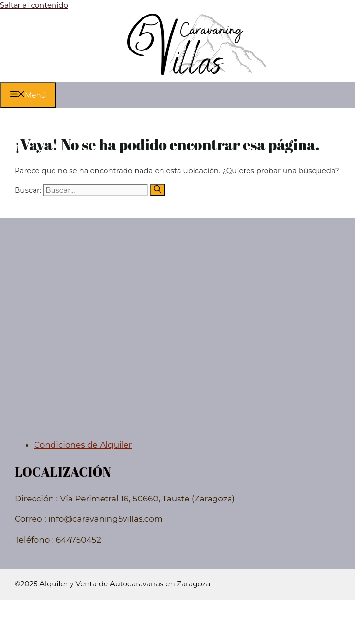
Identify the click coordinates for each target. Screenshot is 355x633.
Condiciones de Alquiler (83, 445)
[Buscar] (157, 190)
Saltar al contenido (34, 5)
